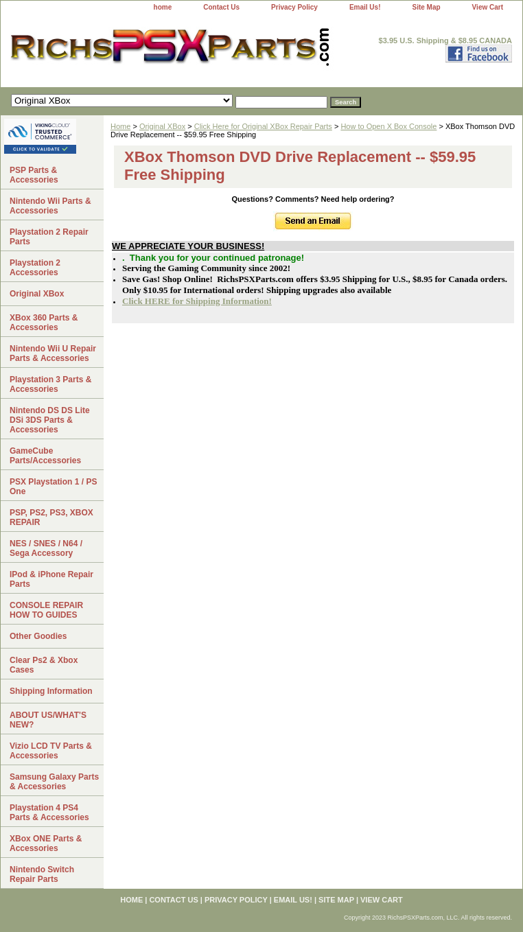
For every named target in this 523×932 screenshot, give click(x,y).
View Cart (487, 7)
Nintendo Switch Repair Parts (42, 874)
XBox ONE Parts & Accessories (46, 843)
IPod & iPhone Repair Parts (51, 579)
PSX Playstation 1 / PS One (53, 486)
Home (120, 126)
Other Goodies (38, 636)
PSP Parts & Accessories (34, 175)
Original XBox (162, 126)
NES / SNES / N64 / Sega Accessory (46, 548)
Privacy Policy (294, 7)
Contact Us (221, 7)
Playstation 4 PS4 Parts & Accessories (49, 812)
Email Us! (365, 7)
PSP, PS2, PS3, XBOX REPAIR (51, 517)
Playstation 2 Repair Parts (49, 236)
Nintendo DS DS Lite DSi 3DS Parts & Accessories (50, 420)
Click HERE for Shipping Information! (197, 301)
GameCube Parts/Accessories (45, 455)
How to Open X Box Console (388, 126)
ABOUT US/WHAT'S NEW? (48, 720)
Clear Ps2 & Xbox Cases (44, 665)
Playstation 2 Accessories (35, 267)
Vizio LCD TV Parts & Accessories (51, 750)
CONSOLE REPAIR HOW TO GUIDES (46, 610)
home (163, 7)
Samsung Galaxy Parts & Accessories (54, 781)
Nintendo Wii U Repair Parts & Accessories (53, 353)
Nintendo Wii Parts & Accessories (50, 205)
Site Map (426, 7)
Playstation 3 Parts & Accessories (50, 384)
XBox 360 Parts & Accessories (44, 322)
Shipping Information (51, 691)
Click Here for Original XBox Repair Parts (263, 126)
